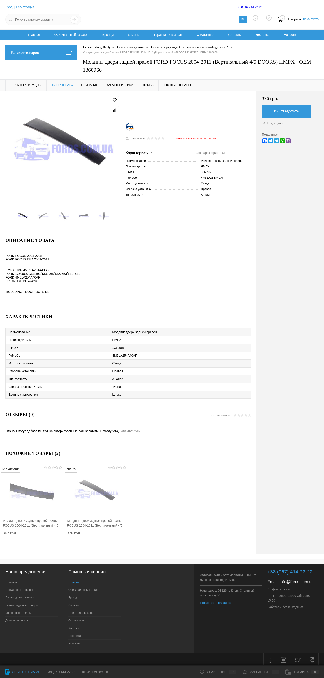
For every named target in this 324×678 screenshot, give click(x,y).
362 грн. (32, 535)
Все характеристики (210, 153)
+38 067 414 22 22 (250, 7)
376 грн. (96, 535)
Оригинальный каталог (71, 35)
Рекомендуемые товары (21, 604)
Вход (9, 7)
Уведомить (286, 111)
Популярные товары (19, 588)
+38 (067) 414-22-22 (60, 672)
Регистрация (25, 7)
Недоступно (273, 123)
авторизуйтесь (130, 429)
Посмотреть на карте (215, 601)
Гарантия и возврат (168, 35)
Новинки (11, 581)
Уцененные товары (18, 611)
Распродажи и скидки (19, 596)
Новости (290, 35)
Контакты (234, 35)
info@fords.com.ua (297, 580)
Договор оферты (16, 619)
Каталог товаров (41, 52)
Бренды (108, 35)
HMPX (205, 166)
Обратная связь (22, 672)
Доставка (262, 35)
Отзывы (134, 35)
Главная (34, 35)
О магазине (205, 35)
